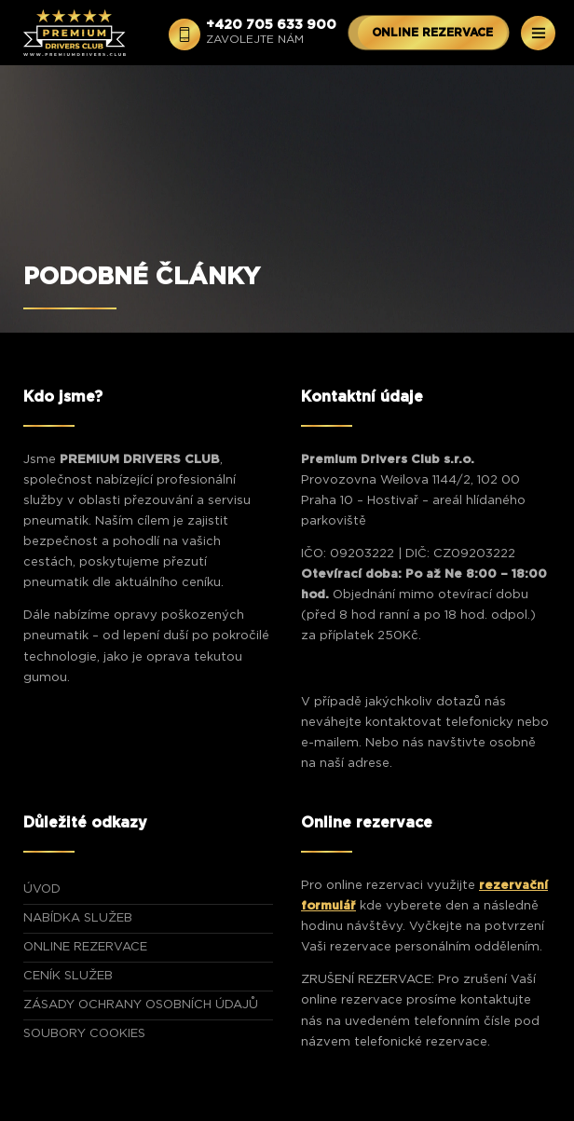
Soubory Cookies (84, 1034)
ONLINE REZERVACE (432, 32)
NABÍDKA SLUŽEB (77, 918)
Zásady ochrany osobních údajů (140, 1005)
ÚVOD (42, 889)
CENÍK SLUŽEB (68, 976)
